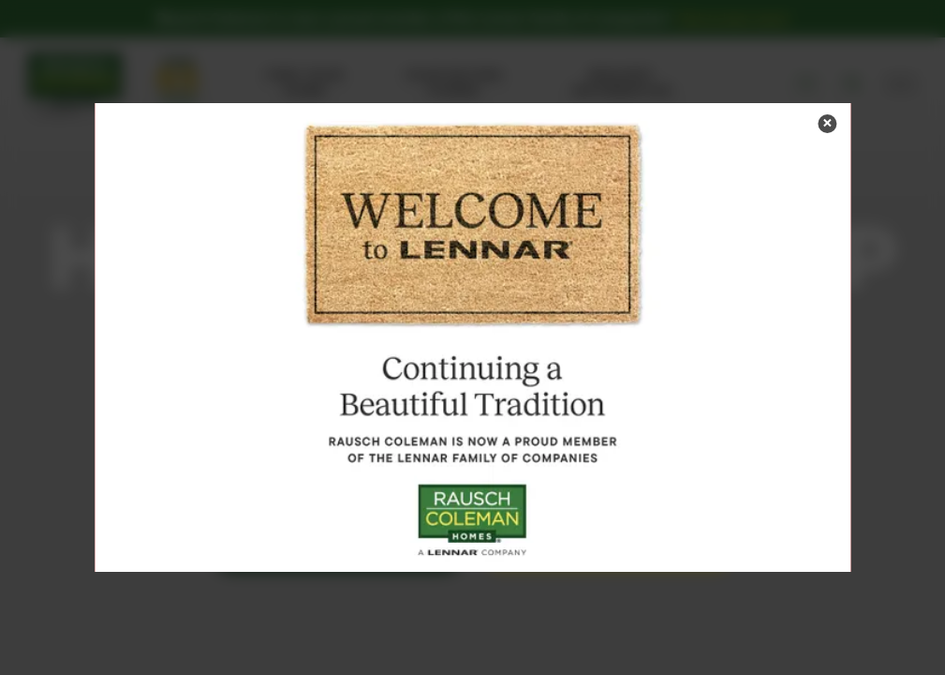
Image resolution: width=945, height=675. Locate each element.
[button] (827, 123)
